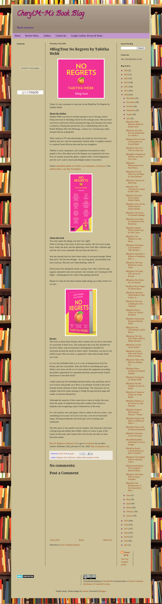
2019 (126, 521)
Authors (47, 35)
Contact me (61, 35)
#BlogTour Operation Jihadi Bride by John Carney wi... (135, 295)
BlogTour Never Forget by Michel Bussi (135, 287)
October (129, 106)
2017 (126, 529)
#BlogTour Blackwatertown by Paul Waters (135, 165)
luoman (85, 591)
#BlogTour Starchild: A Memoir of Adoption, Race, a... (135, 256)
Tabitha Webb (81, 458)
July (128, 118)
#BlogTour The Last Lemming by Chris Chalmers (134, 303)
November (130, 102)
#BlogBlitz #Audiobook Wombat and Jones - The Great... (135, 156)
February (130, 512)
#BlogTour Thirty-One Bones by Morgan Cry (135, 362)
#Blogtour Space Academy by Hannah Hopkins (135, 370)
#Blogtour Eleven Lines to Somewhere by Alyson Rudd (135, 141)
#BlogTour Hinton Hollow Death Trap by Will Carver (134, 230)
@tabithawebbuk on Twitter (68, 166)
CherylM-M (107, 581)
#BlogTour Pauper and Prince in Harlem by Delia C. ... (135, 420)
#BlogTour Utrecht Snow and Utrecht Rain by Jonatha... (134, 353)
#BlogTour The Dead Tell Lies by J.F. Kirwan (134, 273)
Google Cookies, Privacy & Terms (86, 35)
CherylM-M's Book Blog (50, 14)
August (129, 114)
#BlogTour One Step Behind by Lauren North (134, 265)
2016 (126, 533)
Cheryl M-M (127, 553)
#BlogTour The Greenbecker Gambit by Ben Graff (135, 189)
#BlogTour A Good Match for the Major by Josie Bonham (135, 174)
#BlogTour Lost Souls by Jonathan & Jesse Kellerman (135, 221)
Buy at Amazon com (100, 446)
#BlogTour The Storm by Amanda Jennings (135, 214)
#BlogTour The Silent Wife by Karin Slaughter (134, 476)
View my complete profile (124, 562)
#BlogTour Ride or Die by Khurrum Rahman (135, 428)
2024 (126, 78)
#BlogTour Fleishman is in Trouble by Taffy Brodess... (134, 247)
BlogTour (59, 458)
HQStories (71, 458)
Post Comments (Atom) (70, 545)
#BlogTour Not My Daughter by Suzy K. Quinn (135, 385)
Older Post (107, 540)
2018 (126, 525)
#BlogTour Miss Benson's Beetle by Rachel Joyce (134, 124)
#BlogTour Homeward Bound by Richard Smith (135, 321)
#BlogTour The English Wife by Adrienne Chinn (135, 459)
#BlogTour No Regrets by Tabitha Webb (135, 378)
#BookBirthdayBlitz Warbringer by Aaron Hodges (135, 442)
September (130, 110)
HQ (65, 458)
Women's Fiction (93, 458)
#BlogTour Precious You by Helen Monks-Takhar (134, 197)
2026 (126, 70)
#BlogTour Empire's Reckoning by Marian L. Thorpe (134, 412)
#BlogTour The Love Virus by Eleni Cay (134, 149)
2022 (126, 87)
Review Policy (32, 35)
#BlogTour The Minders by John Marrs (133, 238)
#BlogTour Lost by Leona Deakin (133, 346)
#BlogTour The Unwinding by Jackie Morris (135, 329)
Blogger (102, 591)
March (129, 508)
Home (17, 35)
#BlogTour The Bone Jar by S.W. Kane (134, 434)
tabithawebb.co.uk (58, 169)
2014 (126, 541)
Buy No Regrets (74, 169)
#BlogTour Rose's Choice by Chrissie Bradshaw (134, 312)
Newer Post (55, 540)
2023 (126, 82)
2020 (126, 95)
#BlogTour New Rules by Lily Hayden (135, 281)
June (128, 495)
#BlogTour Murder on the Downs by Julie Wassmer (134, 403)
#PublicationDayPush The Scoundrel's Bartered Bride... (134, 468)
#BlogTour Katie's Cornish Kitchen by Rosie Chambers (135, 450)
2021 (126, 91)
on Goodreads (88, 166)
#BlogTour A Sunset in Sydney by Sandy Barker (135, 394)
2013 (126, 545)
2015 (126, 537)
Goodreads (90, 443)
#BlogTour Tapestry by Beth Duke (135, 181)
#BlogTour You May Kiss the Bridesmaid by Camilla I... (135, 132)
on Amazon (100, 166)
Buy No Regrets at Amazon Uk (63, 443)
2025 (126, 74)
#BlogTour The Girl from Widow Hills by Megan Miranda (135, 338)
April (128, 504)
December (130, 98)
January (129, 516)
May (128, 499)
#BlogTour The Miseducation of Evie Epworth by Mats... (134, 486)
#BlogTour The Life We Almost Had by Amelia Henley (135, 206)
